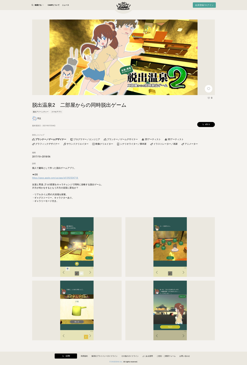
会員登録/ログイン (204, 5)
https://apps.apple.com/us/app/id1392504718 (55, 178)
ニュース (65, 5)
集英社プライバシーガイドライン (105, 356)
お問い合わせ (184, 356)
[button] (209, 97)
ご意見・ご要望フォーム (166, 356)
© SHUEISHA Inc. (116, 362)
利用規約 (84, 356)
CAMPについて (54, 5)
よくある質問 (147, 356)
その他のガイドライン (130, 356)
